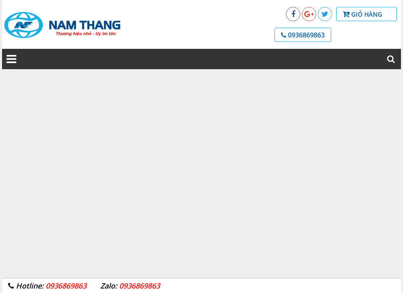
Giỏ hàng (371, 13)
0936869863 (303, 35)
